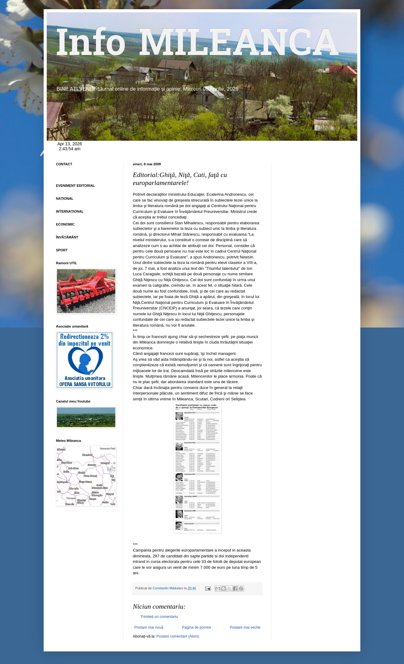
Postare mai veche (245, 627)
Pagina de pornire (196, 627)
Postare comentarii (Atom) (177, 636)
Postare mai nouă (148, 627)
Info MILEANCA (197, 46)
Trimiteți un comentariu (159, 617)
